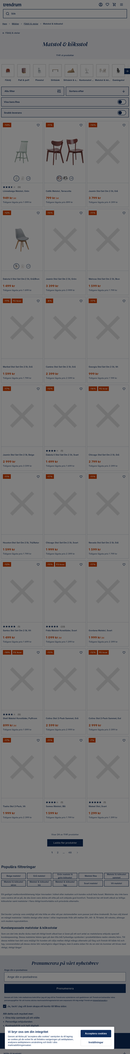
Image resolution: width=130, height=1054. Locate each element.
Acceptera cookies (96, 1033)
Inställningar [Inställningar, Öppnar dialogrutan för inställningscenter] (96, 1042)
